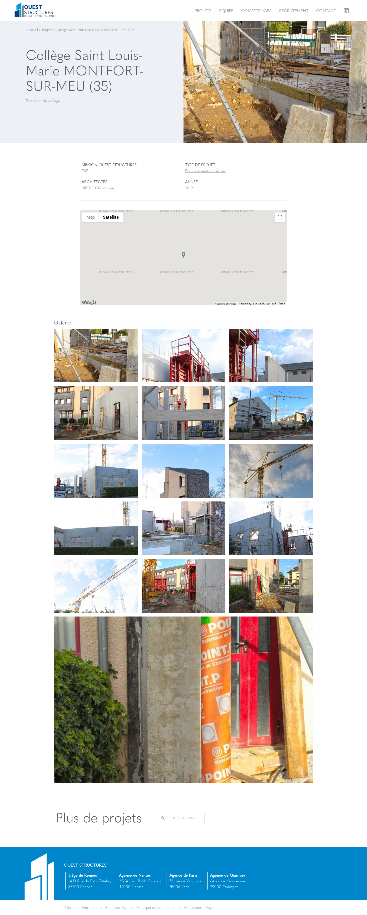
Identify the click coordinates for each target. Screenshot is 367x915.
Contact (326, 10)
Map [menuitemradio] (90, 217)
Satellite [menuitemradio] (111, 217)
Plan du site (92, 907)
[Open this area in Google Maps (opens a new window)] (89, 302)
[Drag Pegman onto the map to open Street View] (280, 295)
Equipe (226, 10)
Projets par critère (180, 818)
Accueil (32, 29)
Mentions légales (119, 907)
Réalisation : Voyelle (201, 907)
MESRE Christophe (98, 188)
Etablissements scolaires (205, 171)
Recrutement (293, 10)
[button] (183, 255)
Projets (203, 10)
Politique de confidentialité (159, 907)
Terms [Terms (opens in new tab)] (282, 303)
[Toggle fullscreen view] (280, 217)
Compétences (256, 10)
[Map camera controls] (280, 278)
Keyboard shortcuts (225, 304)
